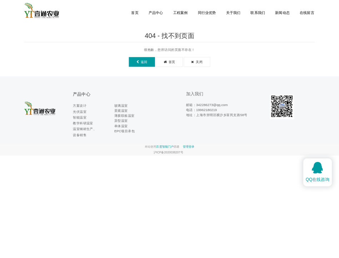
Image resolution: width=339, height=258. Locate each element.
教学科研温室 (83, 123)
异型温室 (121, 121)
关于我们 (233, 12)
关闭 (197, 62)
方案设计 (79, 106)
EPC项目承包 (124, 131)
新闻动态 (282, 12)
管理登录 (189, 146)
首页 (134, 12)
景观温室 (121, 111)
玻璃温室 (121, 106)
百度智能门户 (165, 146)
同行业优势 (207, 12)
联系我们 (257, 12)
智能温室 (79, 117)
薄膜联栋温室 (124, 116)
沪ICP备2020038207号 (168, 152)
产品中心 (156, 12)
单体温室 (121, 126)
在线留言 (307, 12)
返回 (142, 62)
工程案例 (180, 12)
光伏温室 (79, 112)
